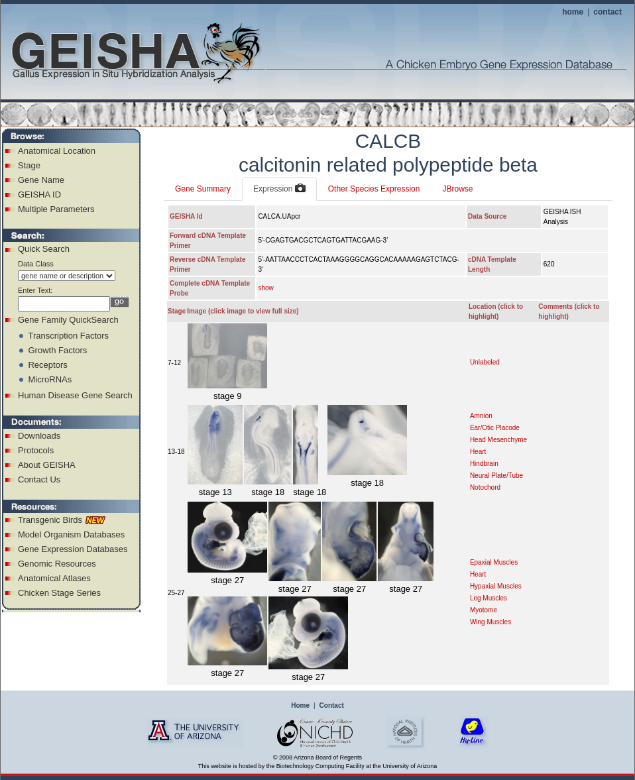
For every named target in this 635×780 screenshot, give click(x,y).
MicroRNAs (50, 379)
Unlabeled (485, 362)
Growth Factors (57, 350)
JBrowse (457, 189)
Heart (478, 451)
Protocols (36, 450)
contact (607, 12)
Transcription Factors (68, 336)
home (572, 12)
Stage (29, 165)
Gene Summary (203, 189)
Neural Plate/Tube (496, 475)
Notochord (485, 487)
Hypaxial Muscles (496, 586)
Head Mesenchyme (498, 439)
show (265, 288)
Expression (279, 189)
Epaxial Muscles (494, 562)
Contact (331, 705)
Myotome (483, 610)
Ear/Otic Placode (495, 427)
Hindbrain (484, 463)
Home (300, 705)
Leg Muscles (488, 598)
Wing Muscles (490, 622)
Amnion (481, 415)
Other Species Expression (374, 189)
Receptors (47, 365)
